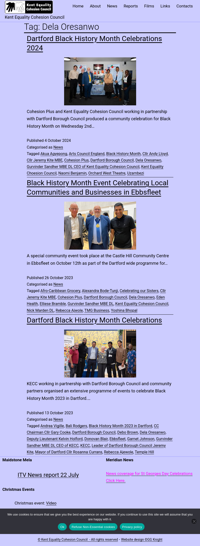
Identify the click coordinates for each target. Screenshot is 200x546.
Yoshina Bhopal (124, 310)
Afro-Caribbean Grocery (60, 290)
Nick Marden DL (40, 310)
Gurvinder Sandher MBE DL (90, 303)
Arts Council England (86, 153)
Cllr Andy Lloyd (155, 153)
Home (78, 6)
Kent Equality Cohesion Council (141, 303)
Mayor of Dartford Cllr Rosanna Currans (68, 452)
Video (51, 503)
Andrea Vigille (52, 426)
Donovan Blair (96, 439)
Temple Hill (144, 452)
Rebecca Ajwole (69, 310)
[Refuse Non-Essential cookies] (194, 521)
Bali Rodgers (76, 426)
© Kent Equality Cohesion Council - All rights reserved (78, 539)
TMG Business (97, 310)
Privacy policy (132, 527)
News (112, 6)
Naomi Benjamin (72, 173)
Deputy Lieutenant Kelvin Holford (55, 439)
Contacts (184, 6)
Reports (131, 6)
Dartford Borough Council (112, 160)
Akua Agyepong (53, 153)
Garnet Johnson (140, 439)
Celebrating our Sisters (139, 290)
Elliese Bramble (53, 303)
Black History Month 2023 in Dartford (120, 426)
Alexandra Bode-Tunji (100, 290)
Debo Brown (127, 432)
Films (149, 6)
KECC (85, 445)
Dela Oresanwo (148, 160)
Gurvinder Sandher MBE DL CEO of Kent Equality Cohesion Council (83, 166)
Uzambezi (135, 173)
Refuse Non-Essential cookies (93, 527)
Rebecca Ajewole (118, 452)
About (95, 6)
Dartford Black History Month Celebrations (94, 320)
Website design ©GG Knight (141, 539)
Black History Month (123, 153)
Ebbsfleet (117, 439)
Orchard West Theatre (107, 173)
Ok (62, 527)
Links (165, 6)
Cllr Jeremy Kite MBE (45, 160)
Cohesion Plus (76, 160)
